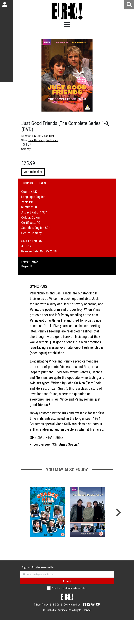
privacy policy (80, 588)
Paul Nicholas (36, 140)
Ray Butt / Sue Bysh (43, 136)
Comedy (26, 149)
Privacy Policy (41, 604)
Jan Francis (52, 140)
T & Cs (56, 604)
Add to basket (33, 172)
